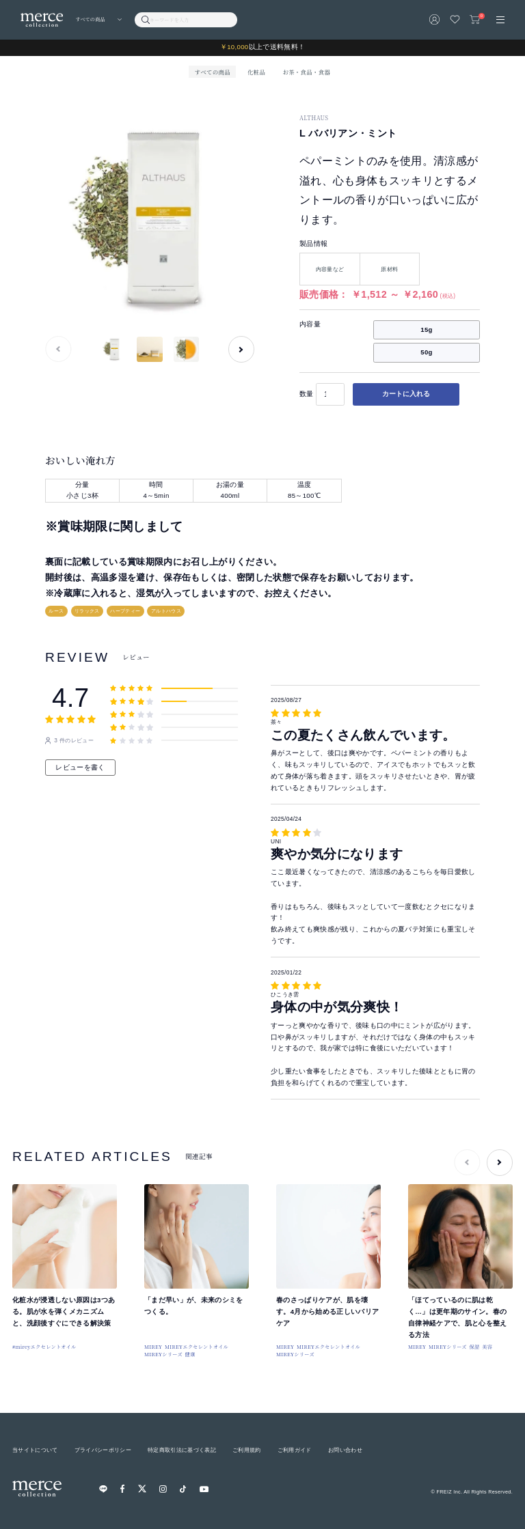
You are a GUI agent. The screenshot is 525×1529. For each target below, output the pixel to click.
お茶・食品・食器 (306, 72)
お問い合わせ (345, 1449)
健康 (190, 1354)
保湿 (474, 1346)
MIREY (153, 1346)
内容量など (330, 269)
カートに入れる (406, 393)
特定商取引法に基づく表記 (182, 1449)
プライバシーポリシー (103, 1449)
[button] (241, 349)
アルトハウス (166, 611)
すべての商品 (212, 72)
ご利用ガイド (295, 1449)
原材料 (389, 269)
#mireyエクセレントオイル (44, 1346)
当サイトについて (35, 1449)
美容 (487, 1346)
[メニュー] (500, 19)
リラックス (87, 611)
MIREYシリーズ (163, 1354)
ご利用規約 (246, 1449)
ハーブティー (125, 611)
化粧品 (256, 72)
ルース (56, 611)
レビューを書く (80, 767)
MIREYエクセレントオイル (196, 1346)
